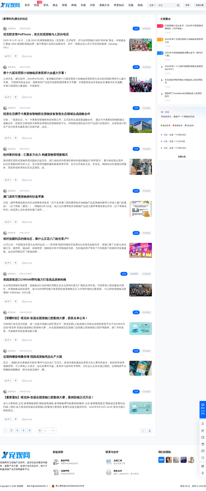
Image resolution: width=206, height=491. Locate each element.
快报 (36, 4)
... (34, 430)
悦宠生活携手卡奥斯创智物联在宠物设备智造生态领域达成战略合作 (46, 114)
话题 (130, 5)
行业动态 (146, 28)
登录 (187, 5)
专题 (83, 5)
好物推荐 (134, 274)
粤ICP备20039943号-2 (37, 486)
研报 (64, 5)
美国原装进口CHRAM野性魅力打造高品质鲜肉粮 (34, 279)
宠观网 (19, 486)
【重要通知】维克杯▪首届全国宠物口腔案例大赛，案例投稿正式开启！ (48, 397)
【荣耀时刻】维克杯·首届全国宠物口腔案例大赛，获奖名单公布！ (45, 318)
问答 (92, 5)
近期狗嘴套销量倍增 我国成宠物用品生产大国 (32, 356)
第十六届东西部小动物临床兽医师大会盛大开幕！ (35, 73)
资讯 (45, 5)
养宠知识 (119, 5)
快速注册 (200, 5)
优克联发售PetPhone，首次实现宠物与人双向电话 (36, 34)
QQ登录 (190, 125)
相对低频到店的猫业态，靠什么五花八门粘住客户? (36, 238)
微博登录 (179, 125)
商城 (73, 5)
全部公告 (182, 157)
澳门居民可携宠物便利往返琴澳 (23, 196)
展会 (55, 5)
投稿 (140, 5)
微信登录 (166, 125)
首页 (27, 5)
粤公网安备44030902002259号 (68, 486)
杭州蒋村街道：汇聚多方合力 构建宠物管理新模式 (35, 154)
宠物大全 (104, 5)
